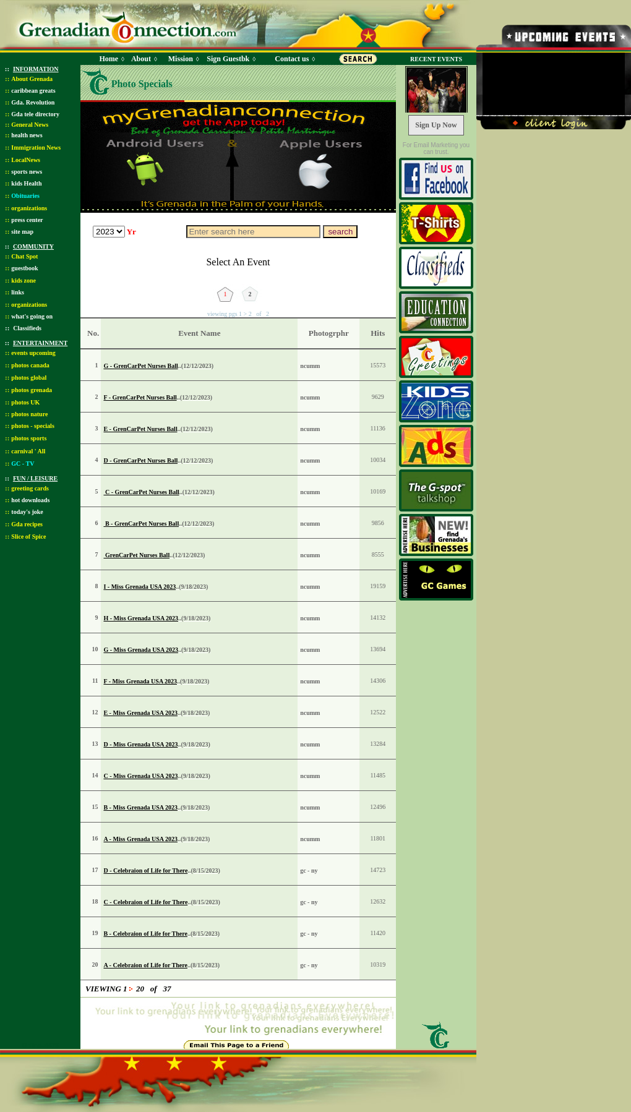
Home (108, 58)
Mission (180, 58)
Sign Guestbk (230, 58)
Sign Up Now (436, 125)
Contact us (292, 58)
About (141, 58)
